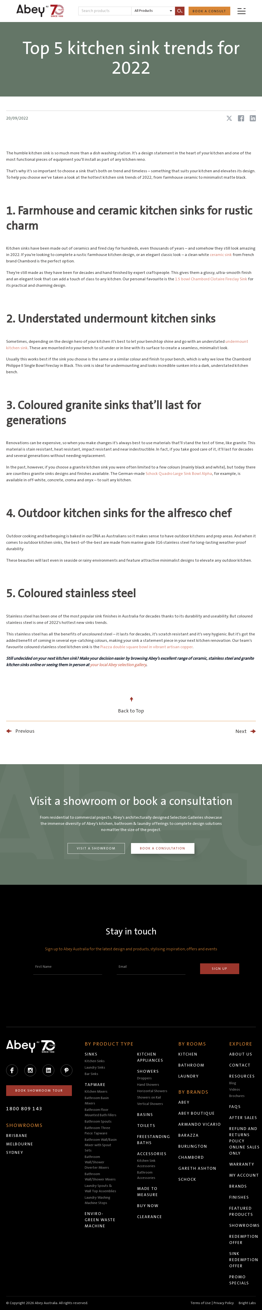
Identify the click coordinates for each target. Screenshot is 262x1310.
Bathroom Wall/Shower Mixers (100, 1176)
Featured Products (241, 1211)
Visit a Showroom (96, 848)
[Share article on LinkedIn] (253, 118)
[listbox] (153, 11)
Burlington (193, 1146)
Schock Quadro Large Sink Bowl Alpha (179, 473)
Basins (145, 1114)
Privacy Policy (224, 1303)
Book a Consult (209, 11)
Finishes (239, 1197)
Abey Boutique (197, 1113)
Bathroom (192, 1065)
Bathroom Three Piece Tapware (98, 1130)
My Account (244, 1175)
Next (241, 731)
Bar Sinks (92, 1074)
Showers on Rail (149, 1097)
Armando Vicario (200, 1124)
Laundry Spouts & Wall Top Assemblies (100, 1188)
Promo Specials (239, 1280)
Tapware (95, 1084)
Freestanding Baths (153, 1139)
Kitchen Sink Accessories (146, 1163)
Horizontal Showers (152, 1091)
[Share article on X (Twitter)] (229, 118)
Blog (233, 1083)
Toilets (146, 1125)
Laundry (189, 1076)
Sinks (91, 1054)
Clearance (149, 1217)
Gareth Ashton (198, 1168)
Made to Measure (147, 1191)
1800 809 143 (24, 1109)
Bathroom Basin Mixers (97, 1100)
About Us (241, 1054)
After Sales (243, 1117)
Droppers (144, 1078)
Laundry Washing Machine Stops (98, 1200)
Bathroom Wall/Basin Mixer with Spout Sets (101, 1145)
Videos (235, 1090)
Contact (240, 1065)
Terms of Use (200, 1303)
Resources (242, 1076)
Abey (184, 1102)
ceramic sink (221, 254)
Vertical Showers (150, 1104)
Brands (238, 1186)
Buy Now (148, 1206)
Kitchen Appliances (150, 1057)
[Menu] (241, 11)
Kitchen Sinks (95, 1061)
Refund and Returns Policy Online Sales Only (245, 1141)
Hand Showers (148, 1085)
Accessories (152, 1154)
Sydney (14, 1152)
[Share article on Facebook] (241, 118)
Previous (25, 731)
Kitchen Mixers (96, 1092)
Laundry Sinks (95, 1068)
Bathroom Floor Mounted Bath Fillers (101, 1112)
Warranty (242, 1164)
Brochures (237, 1096)
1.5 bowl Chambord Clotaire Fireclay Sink (211, 279)
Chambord (191, 1157)
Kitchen (188, 1054)
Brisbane (17, 1135)
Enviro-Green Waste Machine (100, 1219)
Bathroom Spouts (98, 1122)
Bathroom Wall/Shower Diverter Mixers (97, 1162)
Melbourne (19, 1144)
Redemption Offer (244, 1239)
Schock (187, 1179)
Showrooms (245, 1225)
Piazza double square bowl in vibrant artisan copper (146, 647)
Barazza (189, 1135)
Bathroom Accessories (146, 1175)
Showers (148, 1071)
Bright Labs (247, 1303)
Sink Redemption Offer (244, 1259)
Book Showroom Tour (39, 1090)
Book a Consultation (163, 848)
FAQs (235, 1106)
